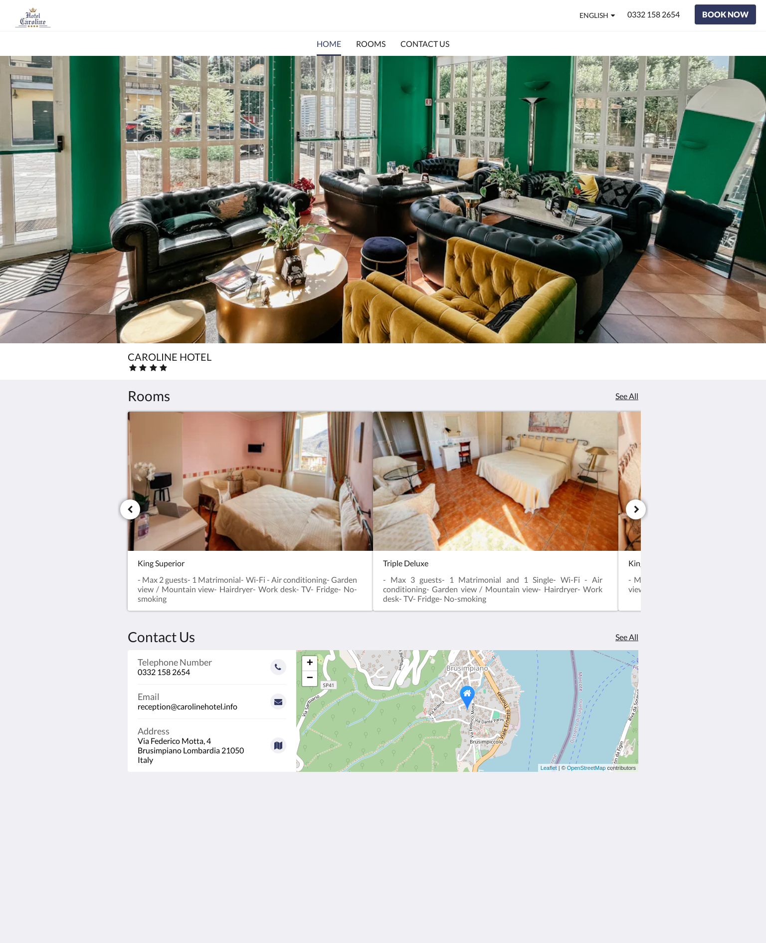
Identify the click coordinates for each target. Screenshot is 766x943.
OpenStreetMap (586, 768)
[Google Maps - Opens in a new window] (212, 741)
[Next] (636, 509)
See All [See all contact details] (626, 637)
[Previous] (130, 509)
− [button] (310, 678)
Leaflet (549, 768)
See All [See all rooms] (626, 396)
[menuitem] (329, 43)
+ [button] (310, 663)
